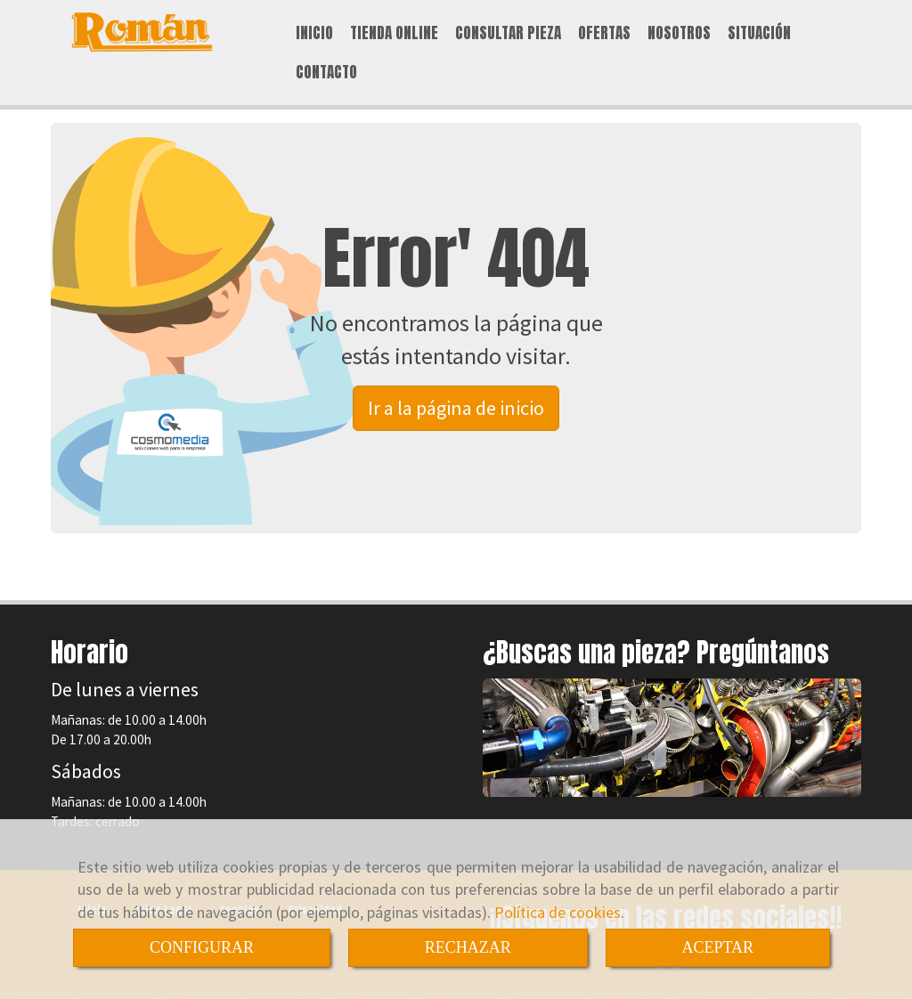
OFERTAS (604, 33)
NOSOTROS (679, 33)
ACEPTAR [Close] (718, 947)
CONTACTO (326, 72)
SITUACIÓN (759, 33)
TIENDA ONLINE (394, 33)
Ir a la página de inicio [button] (456, 407)
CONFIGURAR (202, 947)
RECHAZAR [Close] (468, 947)
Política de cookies (557, 912)
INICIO (314, 33)
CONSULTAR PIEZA (508, 33)
